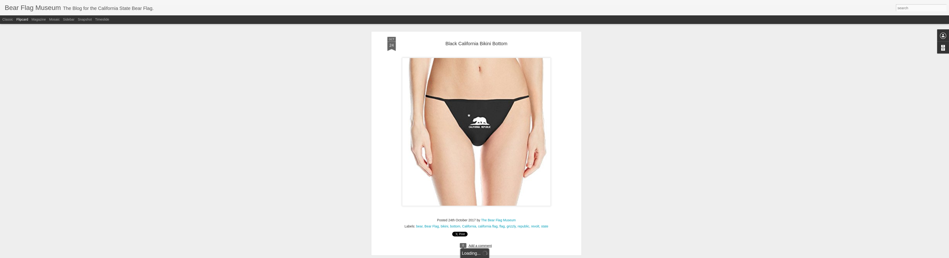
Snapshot (85, 19)
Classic (7, 19)
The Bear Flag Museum (498, 207)
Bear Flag (431, 213)
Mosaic (54, 19)
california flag (488, 213)
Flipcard (22, 19)
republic (523, 213)
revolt (535, 213)
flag (502, 213)
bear (419, 213)
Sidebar (68, 19)
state (544, 213)
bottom (455, 213)
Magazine (39, 19)
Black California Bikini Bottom (476, 30)
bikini (444, 213)
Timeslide (102, 19)
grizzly (511, 213)
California (469, 213)
